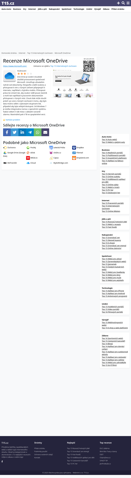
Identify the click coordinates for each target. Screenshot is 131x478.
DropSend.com (80, 158)
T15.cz (8, 3)
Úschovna (9, 147)
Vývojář (97, 9)
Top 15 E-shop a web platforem (115, 328)
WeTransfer (10, 163)
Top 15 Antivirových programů (114, 296)
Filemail (77, 152)
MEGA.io (31, 158)
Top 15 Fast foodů (109, 227)
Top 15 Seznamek (109, 264)
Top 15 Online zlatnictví (111, 248)
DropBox (78, 147)
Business (17, 9)
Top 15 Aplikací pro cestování (114, 357)
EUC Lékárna (104, 448)
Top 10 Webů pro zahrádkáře (114, 362)
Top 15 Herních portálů (111, 174)
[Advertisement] (65, 32)
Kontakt (37, 457)
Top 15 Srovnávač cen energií (114, 245)
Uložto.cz (55, 152)
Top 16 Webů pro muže (111, 277)
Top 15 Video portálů (110, 309)
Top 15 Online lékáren (111, 211)
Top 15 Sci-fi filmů (109, 365)
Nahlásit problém (11, 120)
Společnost (66, 9)
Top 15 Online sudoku (111, 176)
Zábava (106, 9)
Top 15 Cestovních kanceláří (113, 341)
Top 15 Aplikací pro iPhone (113, 291)
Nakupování (54, 9)
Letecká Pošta (57, 147)
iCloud (31, 163)
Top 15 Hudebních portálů (113, 306)
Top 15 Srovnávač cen (111, 237)
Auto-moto (6, 9)
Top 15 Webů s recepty (111, 224)
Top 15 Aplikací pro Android (113, 293)
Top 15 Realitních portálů (112, 152)
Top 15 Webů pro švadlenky (113, 272)
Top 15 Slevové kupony (111, 240)
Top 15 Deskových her (111, 192)
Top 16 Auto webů (109, 139)
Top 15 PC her (107, 190)
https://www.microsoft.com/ (15, 66)
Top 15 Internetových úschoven (40, 53)
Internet (32, 9)
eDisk (30, 152)
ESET (101, 454)
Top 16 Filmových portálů (112, 312)
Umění (89, 9)
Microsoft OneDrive (62, 53)
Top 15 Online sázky (110, 184)
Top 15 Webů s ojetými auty (113, 142)
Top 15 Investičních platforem (114, 158)
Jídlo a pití (42, 9)
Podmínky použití (40, 451)
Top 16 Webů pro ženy (111, 275)
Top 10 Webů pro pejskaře (113, 280)
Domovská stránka (9, 53)
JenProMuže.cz (105, 464)
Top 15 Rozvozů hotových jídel (114, 221)
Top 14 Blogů (107, 343)
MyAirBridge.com (58, 163)
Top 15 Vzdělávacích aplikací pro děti (80, 457)
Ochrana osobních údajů (43, 454)
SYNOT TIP (104, 460)
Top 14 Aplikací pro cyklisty (113, 360)
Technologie (78, 9)
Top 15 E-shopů (108, 243)
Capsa (54, 158)
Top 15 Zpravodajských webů (114, 261)
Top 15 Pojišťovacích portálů (113, 155)
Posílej (31, 147)
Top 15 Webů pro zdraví (112, 259)
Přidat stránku (117, 9)
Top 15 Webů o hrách (110, 187)
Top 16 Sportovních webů (112, 338)
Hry (24, 9)
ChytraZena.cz (105, 457)
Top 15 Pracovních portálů (113, 203)
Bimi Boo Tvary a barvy (108, 451)
